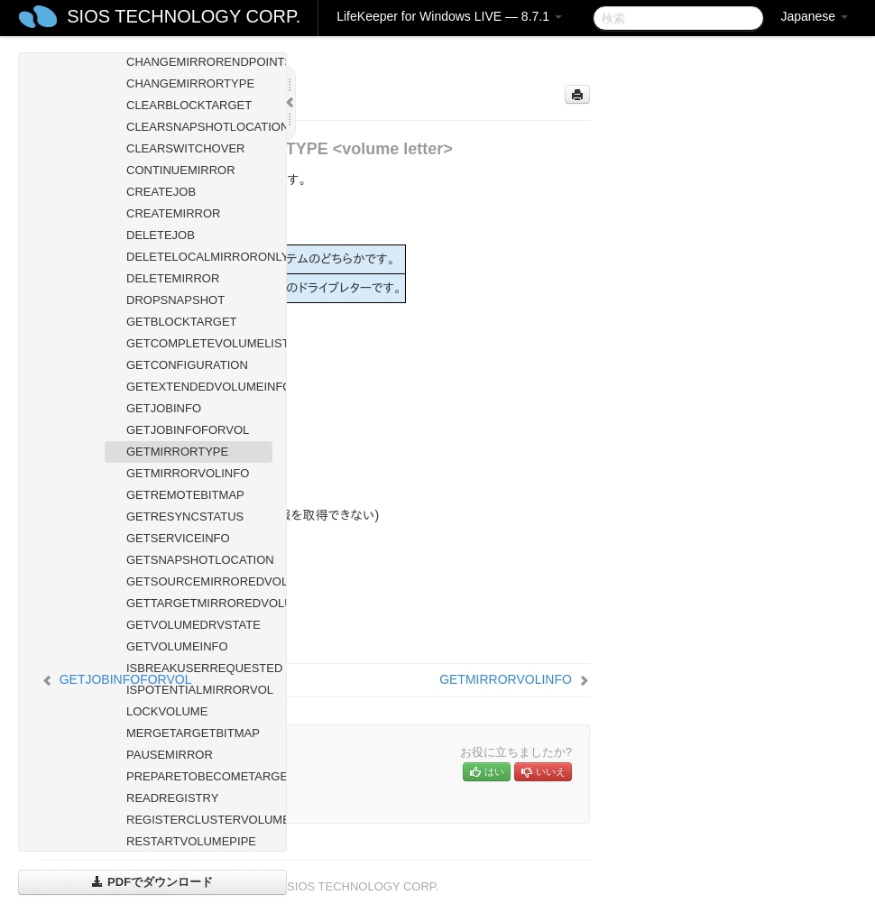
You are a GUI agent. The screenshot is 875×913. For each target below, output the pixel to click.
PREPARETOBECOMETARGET (199, 776)
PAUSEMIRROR (169, 754)
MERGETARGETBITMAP (193, 733)
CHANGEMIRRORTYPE (190, 83)
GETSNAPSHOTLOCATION (199, 560)
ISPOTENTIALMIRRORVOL (199, 689)
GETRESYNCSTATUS (185, 516)
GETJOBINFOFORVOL (187, 430)
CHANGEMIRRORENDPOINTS (199, 62)
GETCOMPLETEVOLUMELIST (199, 343)
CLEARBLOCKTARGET (189, 105)
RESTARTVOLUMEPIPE (191, 841)
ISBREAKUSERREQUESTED (199, 668)
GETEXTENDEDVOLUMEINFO (199, 386)
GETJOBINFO (163, 408)
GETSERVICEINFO (178, 538)
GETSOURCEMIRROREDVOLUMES (199, 581)
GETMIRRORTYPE (177, 451)
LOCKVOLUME (166, 711)
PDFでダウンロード (152, 882)
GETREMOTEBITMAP (185, 495)
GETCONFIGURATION (187, 365)
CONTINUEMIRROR (180, 170)
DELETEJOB (160, 235)
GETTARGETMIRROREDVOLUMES (199, 603)
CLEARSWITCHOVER (185, 148)
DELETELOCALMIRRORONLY (199, 256)
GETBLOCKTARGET (181, 321)
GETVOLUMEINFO (177, 646)
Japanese (814, 16)
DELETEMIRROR (172, 278)
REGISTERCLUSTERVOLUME (199, 819)
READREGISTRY (172, 798)
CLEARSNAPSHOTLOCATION (199, 127)
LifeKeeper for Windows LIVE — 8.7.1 (449, 16)
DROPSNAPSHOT (175, 300)
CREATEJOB (161, 191)
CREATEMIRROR (173, 213)
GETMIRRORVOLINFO (187, 473)
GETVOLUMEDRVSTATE (193, 625)
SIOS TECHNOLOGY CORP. (183, 16)
